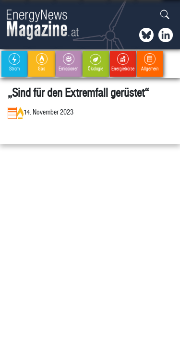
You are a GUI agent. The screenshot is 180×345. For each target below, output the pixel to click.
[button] (165, 15)
